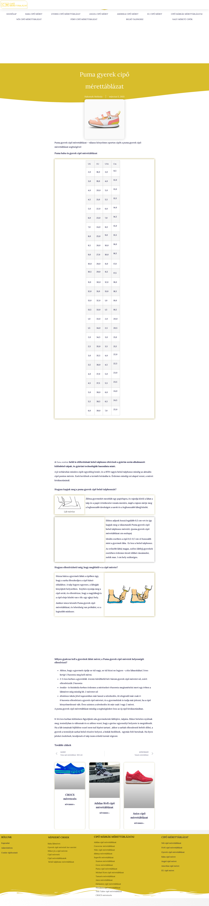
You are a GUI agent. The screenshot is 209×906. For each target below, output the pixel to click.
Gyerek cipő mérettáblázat (65, 14)
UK (89, 164)
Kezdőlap (11, 14)
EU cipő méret (154, 14)
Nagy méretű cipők (182, 19)
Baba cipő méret (33, 14)
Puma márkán (62, 462)
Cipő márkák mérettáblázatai (186, 14)
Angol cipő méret (98, 14)
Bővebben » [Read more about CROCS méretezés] (70, 804)
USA (107, 164)
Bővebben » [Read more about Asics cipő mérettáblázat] (139, 823)
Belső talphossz (134, 19)
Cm (114, 164)
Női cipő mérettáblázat (29, 19)
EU (98, 164)
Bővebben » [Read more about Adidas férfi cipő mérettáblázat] (104, 813)
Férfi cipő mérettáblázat (84, 19)
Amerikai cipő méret (127, 14)
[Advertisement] (104, 43)
